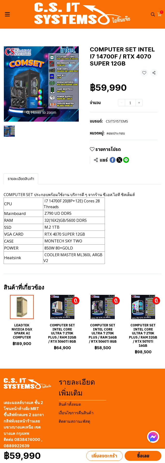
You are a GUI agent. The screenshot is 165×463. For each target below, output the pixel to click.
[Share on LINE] (126, 160)
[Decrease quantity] (121, 102)
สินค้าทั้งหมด (70, 404)
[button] (153, 14)
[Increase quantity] (139, 102)
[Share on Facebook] (112, 160)
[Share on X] (119, 160)
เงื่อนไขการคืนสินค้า (76, 413)
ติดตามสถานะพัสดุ (74, 421)
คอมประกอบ (116, 133)
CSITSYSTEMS (117, 121)
